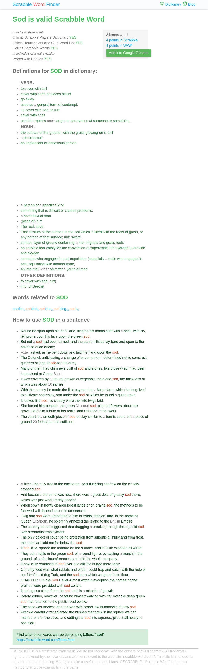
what (48, 500)
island (94, 521)
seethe (19, 309)
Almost (74, 580)
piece (28, 138)
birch (28, 484)
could (93, 569)
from (89, 537)
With (24, 390)
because (35, 495)
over (68, 564)
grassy (119, 495)
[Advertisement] (84, 174)
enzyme (32, 248)
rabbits (64, 569)
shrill (127, 331)
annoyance (79, 121)
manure (63, 548)
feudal (88, 516)
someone (100, 121)
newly (48, 505)
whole (97, 559)
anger (61, 121)
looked (29, 401)
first (71, 390)
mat (81, 242)
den (46, 309)
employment (54, 532)
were (70, 401)
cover (29, 89)
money (40, 390)
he (34, 331)
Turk (54, 575)
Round (26, 331)
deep (131, 596)
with (38, 89)
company (110, 559)
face (54, 336)
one (24, 623)
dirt (82, 564)
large (101, 390)
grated (108, 575)
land (33, 548)
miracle (92, 591)
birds (82, 569)
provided (49, 585)
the (23, 132)
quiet (122, 395)
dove (39, 226)
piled (116, 618)
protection (77, 537)
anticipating (51, 358)
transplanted (58, 612)
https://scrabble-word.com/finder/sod (46, 640)
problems (84, 210)
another (59, 264)
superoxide (99, 248)
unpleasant (34, 143)
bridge (97, 564)
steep (88, 342)
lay (107, 342)
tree (50, 484)
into (111, 248)
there (77, 495)
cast (84, 484)
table (42, 553)
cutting (72, 618)
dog (47, 575)
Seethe (38, 286)
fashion (99, 516)
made (56, 390)
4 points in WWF (119, 46)
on (101, 132)
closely (59, 401)
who (39, 259)
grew (98, 612)
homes (121, 580)
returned (91, 411)
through (125, 527)
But (23, 342)
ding (61, 309)
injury (115, 537)
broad (88, 607)
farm (110, 390)
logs (42, 363)
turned (64, 342)
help (138, 569)
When (25, 505)
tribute (51, 411)
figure (96, 553)
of (63, 94)
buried (33, 406)
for (60, 269)
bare (114, 342)
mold (100, 379)
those (114, 368)
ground (55, 132)
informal (32, 269)
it (105, 132)
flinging (83, 331)
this (31, 390)
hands (100, 331)
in (60, 259)
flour (124, 575)
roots (120, 232)
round (86, 553)
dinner (37, 596)
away (30, 99)
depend (47, 511)
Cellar (63, 580)
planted (104, 406)
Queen (26, 521)
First (24, 612)
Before (26, 596)
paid (35, 411)
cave (54, 618)
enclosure (71, 484)
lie (111, 548)
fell (23, 336)
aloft (109, 331)
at (90, 121)
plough (113, 527)
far (57, 543)
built (69, 368)
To (23, 110)
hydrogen (123, 248)
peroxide (138, 248)
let (104, 548)
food (38, 569)
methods (127, 505)
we (100, 575)
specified (50, 205)
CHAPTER (29, 580)
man (47, 216)
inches (58, 384)
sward (76, 237)
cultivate (31, 395)
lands (81, 505)
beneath (52, 406)
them (38, 368)
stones (97, 368)
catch (116, 569)
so (51, 401)
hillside (98, 342)
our (23, 575)
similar (93, 417)
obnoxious (56, 143)
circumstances (74, 511)
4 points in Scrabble (122, 40)
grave (131, 395)
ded (32, 309)
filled (98, 232)
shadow (110, 484)
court (32, 417)
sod (45, 110)
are (38, 543)
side (31, 623)
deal (105, 495)
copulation (78, 259)
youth (71, 269)
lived (142, 390)
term (53, 105)
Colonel (34, 358)
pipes (31, 543)
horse (45, 527)
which (85, 232)
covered (37, 379)
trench (128, 553)
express (40, 121)
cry (142, 331)
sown (35, 505)
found (109, 395)
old (134, 527)
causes (70, 210)
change (70, 358)
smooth (49, 417)
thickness (133, 379)
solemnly (61, 521)
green (78, 336)
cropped (27, 489)
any (23, 237)
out (36, 618)
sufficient (67, 422)
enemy (49, 347)
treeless (49, 607)
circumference (57, 559)
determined (112, 358)
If (22, 548)
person (71, 143)
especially (96, 259)
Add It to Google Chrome (128, 53)
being (64, 537)
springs (29, 591)
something (121, 121)
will (37, 511)
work (112, 411)
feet (41, 422)
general (43, 105)
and (102, 242)
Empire (126, 521)
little (84, 401)
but (129, 417)
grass (80, 132)
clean (45, 591)
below (64, 543)
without (86, 580)
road (72, 601)
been (54, 342)
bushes (81, 612)
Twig (24, 516)
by (47, 379)
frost (139, 537)
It (22, 379)
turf (44, 89)
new (68, 495)
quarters (27, 363)
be (141, 505)
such (41, 559)
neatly (133, 618)
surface (32, 132)
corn (83, 575)
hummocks (108, 607)
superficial (102, 537)
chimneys (57, 368)
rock (31, 226)
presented (59, 516)
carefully (41, 612)
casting (113, 553)
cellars (76, 585)
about (42, 384)
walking (93, 596)
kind (61, 205)
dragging (82, 527)
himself (80, 596)
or (48, 94)
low (96, 607)
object (40, 537)
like (106, 368)
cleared (60, 505)
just (41, 500)
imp (23, 286)
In (43, 580)
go (23, 99)
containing (66, 242)
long (134, 390)
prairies (26, 585)
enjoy (50, 395)
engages (51, 259)
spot (31, 607)
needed (70, 500)
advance (27, 347)
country (34, 527)
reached (41, 601)
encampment (91, 358)
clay (83, 417)
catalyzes (53, 248)
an (23, 143)
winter (137, 548)
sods (41, 94)
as (31, 105)
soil (77, 232)
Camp (48, 374)
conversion (76, 248)
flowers (116, 406)
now (27, 564)
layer (37, 242)
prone (30, 336)
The (24, 226)
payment (81, 390)
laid (79, 352)
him (42, 406)
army (72, 363)
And (24, 495)
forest (71, 505)
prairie (101, 505)
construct (139, 358)
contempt (69, 105)
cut (32, 553)
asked (35, 352)
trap (101, 569)
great (97, 495)
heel (64, 331)
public (63, 601)
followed (27, 511)
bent (55, 352)
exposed (121, 548)
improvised (29, 374)
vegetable (87, 379)
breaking (100, 527)
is (46, 210)
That (24, 232)
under (67, 395)
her (63, 411)
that (41, 210)
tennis (111, 417)
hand (92, 352)
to (22, 89)
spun (41, 331)
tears (71, 411)
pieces (56, 94)
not (29, 342)
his (57, 331)
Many (25, 368)
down (64, 352)
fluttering (96, 484)
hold (82, 559)
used (24, 105)
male (112, 259)
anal (65, 259)
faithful (32, 575)
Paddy (58, 500)
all (130, 548)
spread (44, 548)
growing (92, 132)
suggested (59, 527)
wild (136, 331)
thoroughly (111, 564)
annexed (76, 521)
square (50, 422)
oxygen (33, 253)
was (27, 379)
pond (52, 495)
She (24, 406)
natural (58, 379)
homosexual (33, 216)
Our (24, 569)
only (43, 484)
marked (69, 607)
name (129, 516)
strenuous (36, 532)
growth (69, 379)
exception (101, 580)
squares (104, 618)
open (130, 342)
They (25, 553)
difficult (54, 210)
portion (32, 237)
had (46, 342)
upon (50, 331)
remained (46, 564)
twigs (92, 401)
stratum (35, 232)
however (50, 596)
